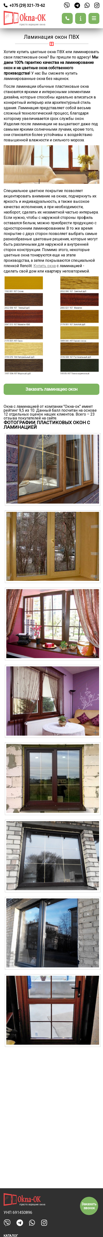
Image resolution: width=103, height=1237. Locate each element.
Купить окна (44, 265)
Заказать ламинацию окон (51, 389)
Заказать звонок (89, 1206)
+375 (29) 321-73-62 (24, 5)
